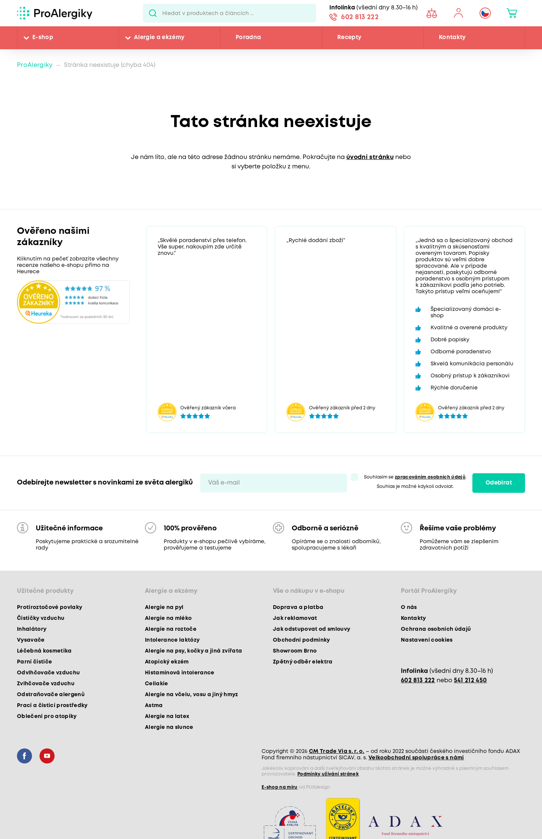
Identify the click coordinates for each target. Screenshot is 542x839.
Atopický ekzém (167, 662)
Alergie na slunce (169, 727)
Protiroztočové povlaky (49, 607)
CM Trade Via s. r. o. (336, 751)
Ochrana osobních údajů (436, 629)
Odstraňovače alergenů (51, 694)
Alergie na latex (167, 716)
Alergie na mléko (168, 618)
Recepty (349, 37)
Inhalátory (31, 629)
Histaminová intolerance (180, 673)
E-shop (42, 37)
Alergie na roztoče (170, 629)
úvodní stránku (370, 157)
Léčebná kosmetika (44, 651)
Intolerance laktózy (172, 640)
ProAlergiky (35, 65)
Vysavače (31, 640)
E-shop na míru (280, 787)
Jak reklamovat (295, 618)
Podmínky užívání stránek (328, 774)
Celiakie (156, 683)
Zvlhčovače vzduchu (46, 683)
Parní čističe (34, 662)
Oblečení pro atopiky (47, 716)
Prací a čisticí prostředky (52, 705)
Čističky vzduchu (40, 618)
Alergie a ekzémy (159, 37)
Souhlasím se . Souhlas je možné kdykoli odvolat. (415, 482)
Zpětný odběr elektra (303, 662)
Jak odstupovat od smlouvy (311, 629)
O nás (409, 607)
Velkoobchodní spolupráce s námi (416, 758)
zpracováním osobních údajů (430, 477)
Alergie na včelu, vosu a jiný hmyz (191, 694)
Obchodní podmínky (301, 640)
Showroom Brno (295, 651)
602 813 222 (360, 17)
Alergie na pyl (164, 607)
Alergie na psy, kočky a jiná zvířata (193, 651)
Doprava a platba (298, 607)
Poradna (248, 37)
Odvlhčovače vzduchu (48, 673)
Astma (154, 705)
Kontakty (452, 37)
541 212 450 (470, 680)
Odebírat (499, 483)
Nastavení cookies (427, 640)
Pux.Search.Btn (152, 13)
